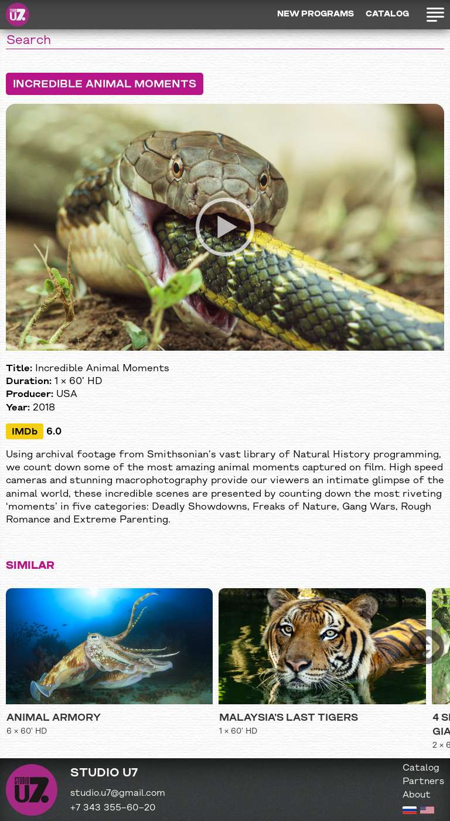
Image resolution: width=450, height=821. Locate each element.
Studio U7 (17, 14)
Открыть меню (435, 15)
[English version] (427, 811)
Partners (423, 782)
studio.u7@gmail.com (117, 793)
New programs (315, 14)
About (417, 795)
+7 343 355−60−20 (113, 808)
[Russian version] (410, 811)
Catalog (387, 14)
